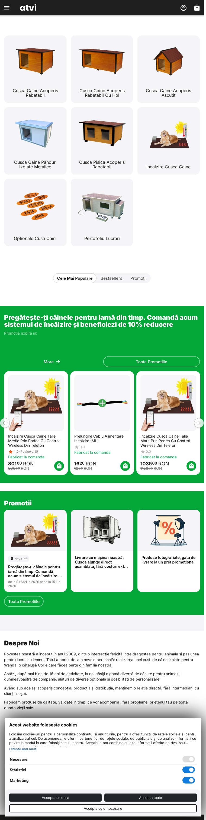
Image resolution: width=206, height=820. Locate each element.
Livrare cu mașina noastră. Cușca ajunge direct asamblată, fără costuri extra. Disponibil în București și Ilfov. (102, 562)
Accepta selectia (55, 797)
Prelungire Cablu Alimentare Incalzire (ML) (98, 438)
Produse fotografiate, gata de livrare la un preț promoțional (168, 559)
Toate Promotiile (24, 601)
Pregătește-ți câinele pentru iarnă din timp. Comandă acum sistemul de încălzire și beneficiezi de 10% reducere (34, 571)
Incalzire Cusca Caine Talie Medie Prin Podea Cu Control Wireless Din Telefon (33, 441)
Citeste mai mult (22, 749)
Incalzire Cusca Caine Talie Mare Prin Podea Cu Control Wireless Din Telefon (164, 441)
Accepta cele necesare (103, 808)
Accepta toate (150, 797)
